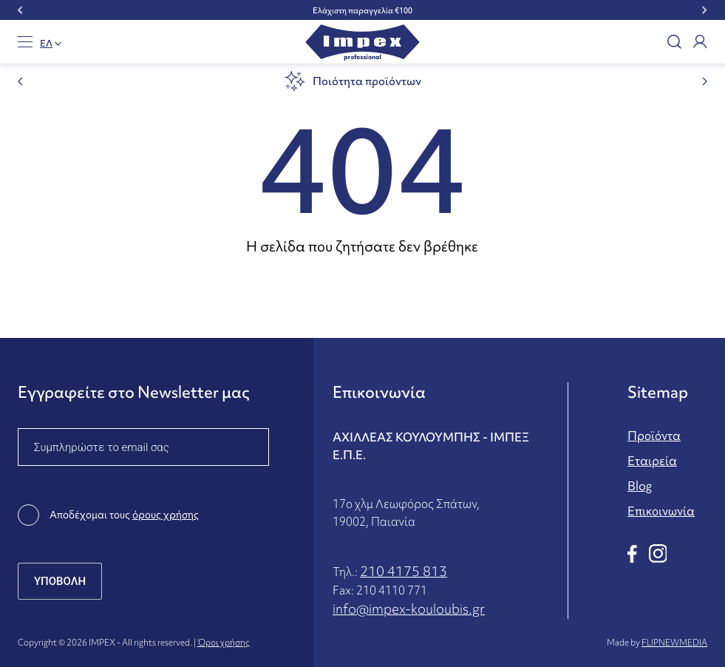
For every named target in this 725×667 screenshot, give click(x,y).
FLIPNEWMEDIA (674, 643)
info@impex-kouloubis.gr (409, 609)
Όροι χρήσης (223, 643)
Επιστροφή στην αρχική (362, 289)
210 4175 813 (403, 571)
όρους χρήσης (165, 514)
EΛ (46, 43)
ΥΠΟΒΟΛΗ (60, 581)
